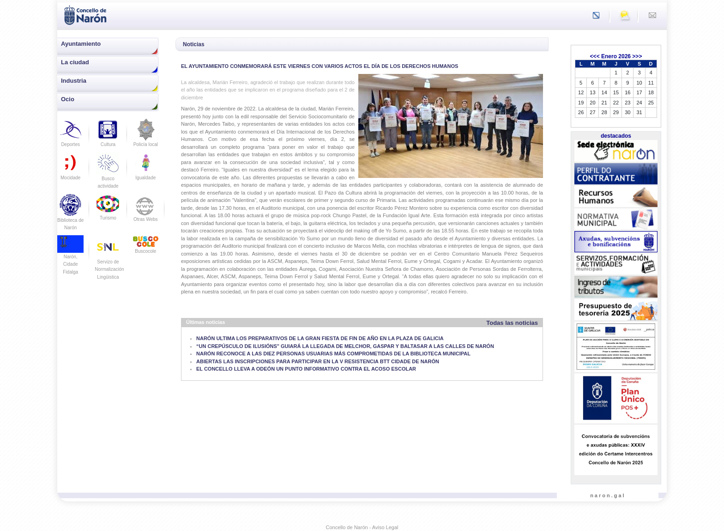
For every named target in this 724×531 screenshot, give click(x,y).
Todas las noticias (512, 322)
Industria (73, 80)
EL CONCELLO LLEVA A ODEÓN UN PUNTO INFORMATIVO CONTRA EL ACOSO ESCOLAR (306, 369)
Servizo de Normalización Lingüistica (109, 262)
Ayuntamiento (81, 43)
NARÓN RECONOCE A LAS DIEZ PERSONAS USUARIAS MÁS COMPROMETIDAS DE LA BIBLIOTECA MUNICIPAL (333, 353)
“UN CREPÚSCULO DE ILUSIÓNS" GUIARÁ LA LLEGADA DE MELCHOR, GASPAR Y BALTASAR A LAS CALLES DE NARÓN (345, 346)
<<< (595, 56)
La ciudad (75, 62)
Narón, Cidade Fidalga (70, 257)
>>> (637, 56)
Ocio (67, 99)
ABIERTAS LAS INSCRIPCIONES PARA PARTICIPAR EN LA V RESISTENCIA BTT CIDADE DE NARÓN (317, 361)
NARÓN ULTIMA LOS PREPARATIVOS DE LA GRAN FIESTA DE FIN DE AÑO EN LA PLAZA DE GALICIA (320, 338)
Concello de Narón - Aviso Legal (362, 527)
